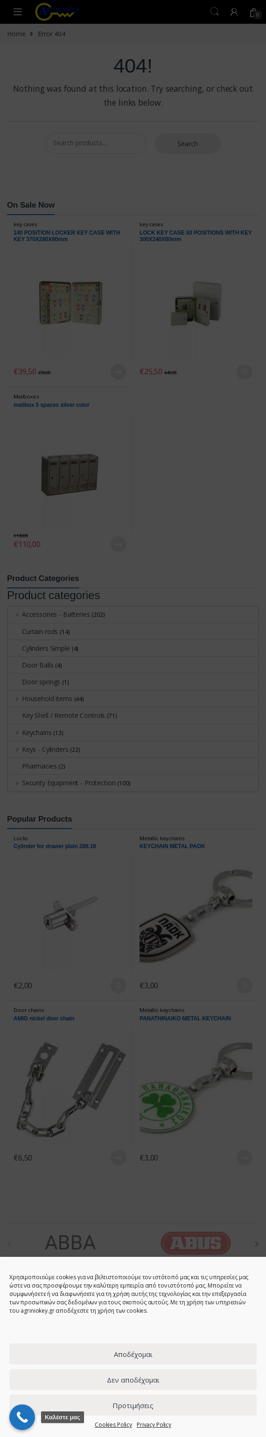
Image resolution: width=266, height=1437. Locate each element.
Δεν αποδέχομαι (133, 1379)
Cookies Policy (113, 1425)
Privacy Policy (154, 1425)
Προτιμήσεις (133, 1405)
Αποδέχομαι (133, 1354)
